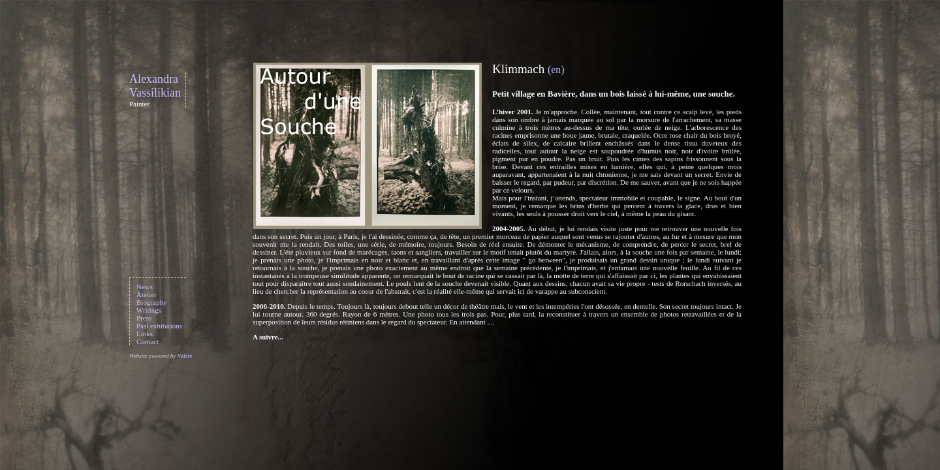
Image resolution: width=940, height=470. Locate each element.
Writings (148, 310)
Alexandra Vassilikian (155, 85)
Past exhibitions (159, 326)
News (144, 286)
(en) (556, 69)
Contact (147, 341)
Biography (151, 302)
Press (143, 318)
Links (144, 333)
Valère (184, 355)
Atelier (146, 294)
